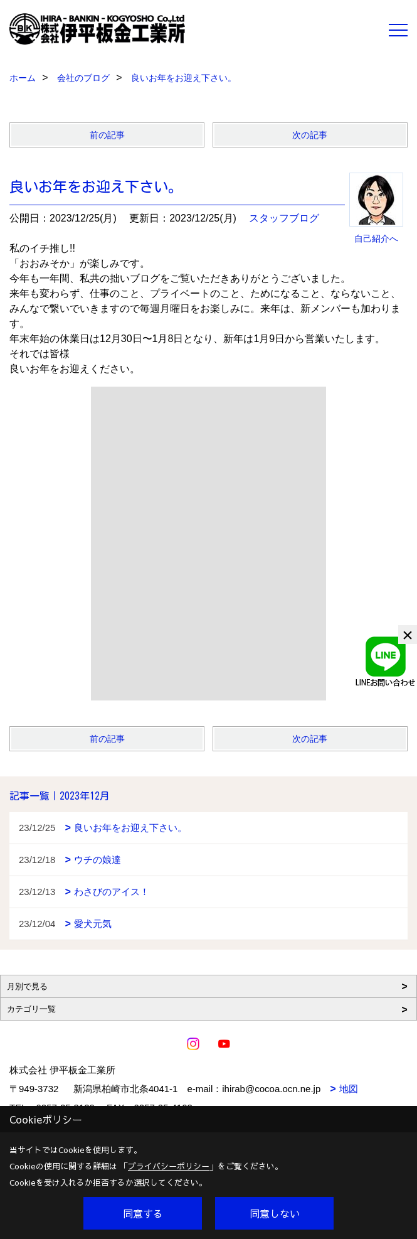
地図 (348, 1088)
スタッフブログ (284, 218)
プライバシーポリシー (168, 1166)
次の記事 (309, 135)
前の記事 (107, 135)
